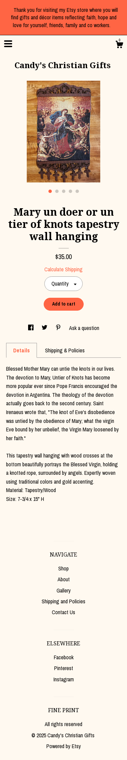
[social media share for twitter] (45, 328)
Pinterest (63, 668)
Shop (63, 568)
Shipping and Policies (63, 601)
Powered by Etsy (63, 746)
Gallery (64, 590)
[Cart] (119, 45)
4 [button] (70, 191)
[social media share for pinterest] (59, 328)
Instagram (64, 679)
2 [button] (57, 191)
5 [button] (77, 191)
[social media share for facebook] (31, 328)
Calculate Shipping (63, 269)
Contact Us (63, 612)
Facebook (63, 657)
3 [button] (63, 191)
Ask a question (84, 328)
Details (21, 350)
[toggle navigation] (8, 43)
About (64, 579)
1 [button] (50, 191)
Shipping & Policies (65, 350)
